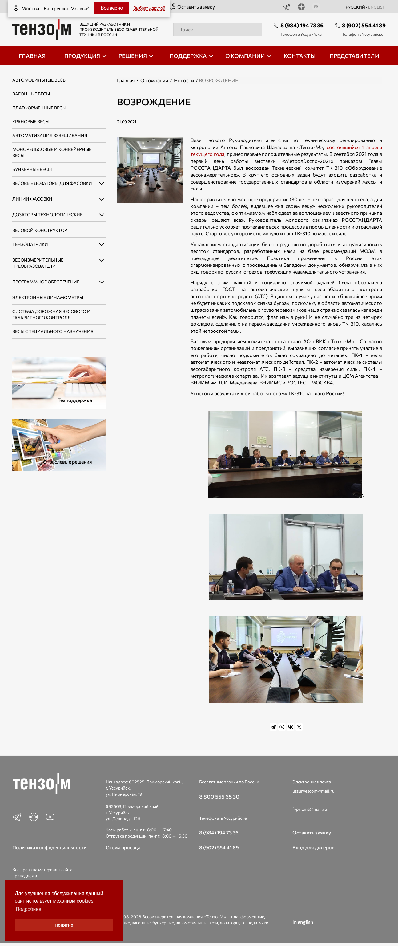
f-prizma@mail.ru (309, 809)
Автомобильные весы (39, 80)
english (377, 7)
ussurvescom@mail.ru (313, 791)
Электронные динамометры (47, 297)
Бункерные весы (32, 169)
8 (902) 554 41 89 (364, 25)
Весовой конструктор (39, 230)
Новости (184, 80)
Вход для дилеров (313, 847)
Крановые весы (30, 121)
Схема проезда (123, 847)
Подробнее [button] (28, 909)
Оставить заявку (191, 6)
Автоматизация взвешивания (49, 135)
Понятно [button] (64, 925)
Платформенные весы (39, 107)
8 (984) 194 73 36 (302, 25)
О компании (154, 80)
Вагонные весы (31, 93)
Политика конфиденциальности (49, 847)
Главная (126, 80)
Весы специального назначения (52, 331)
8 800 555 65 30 (219, 796)
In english (302, 922)
